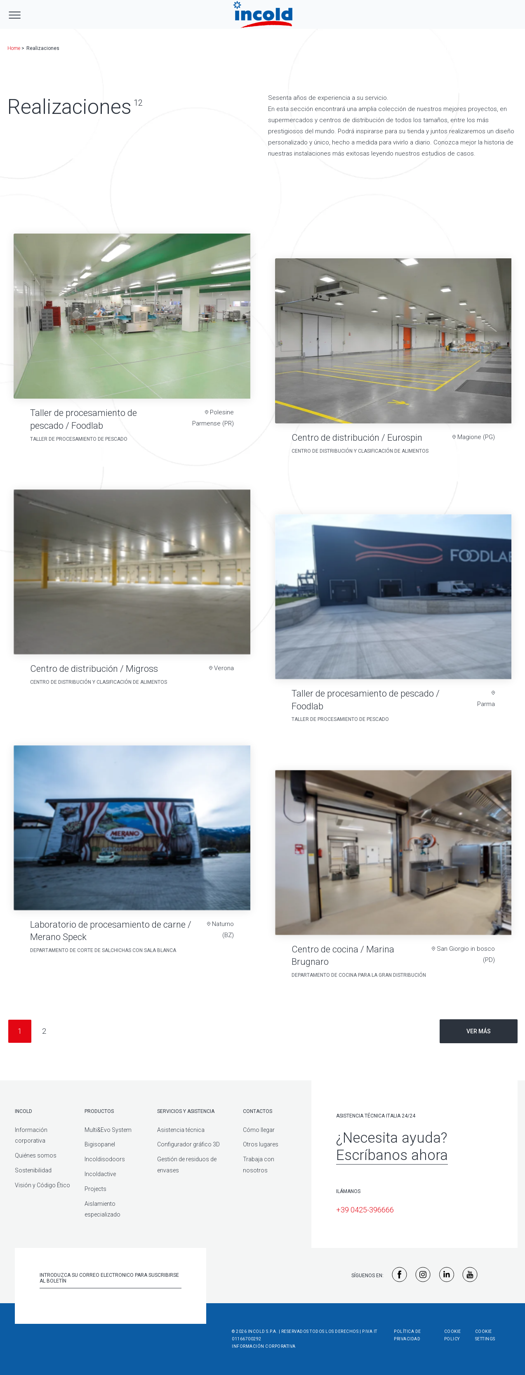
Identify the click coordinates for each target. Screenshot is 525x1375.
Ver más (478, 1031)
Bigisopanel (100, 1144)
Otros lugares (260, 1144)
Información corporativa (264, 1346)
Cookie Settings (485, 1335)
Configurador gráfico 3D (188, 1144)
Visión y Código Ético (42, 1185)
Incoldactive (100, 1174)
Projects (95, 1189)
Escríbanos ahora (392, 1155)
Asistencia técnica (181, 1130)
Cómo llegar (259, 1130)
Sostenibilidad (33, 1170)
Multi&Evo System (108, 1130)
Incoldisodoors (105, 1159)
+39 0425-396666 (365, 1209)
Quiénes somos (36, 1155)
